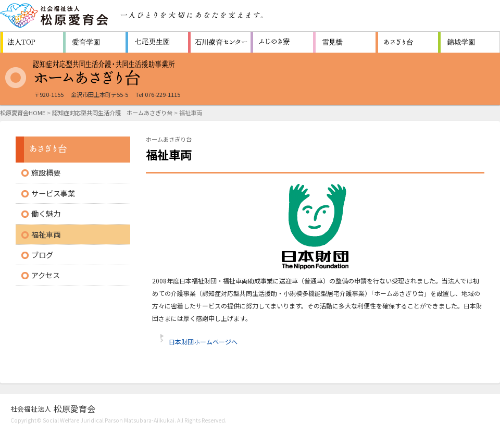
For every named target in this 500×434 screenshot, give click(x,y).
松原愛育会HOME (22, 112)
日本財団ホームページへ (203, 341)
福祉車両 (45, 234)
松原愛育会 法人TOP (32, 42)
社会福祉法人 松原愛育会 (54, 15)
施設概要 (45, 172)
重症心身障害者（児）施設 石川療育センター (219, 42)
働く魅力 (45, 213)
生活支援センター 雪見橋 (344, 42)
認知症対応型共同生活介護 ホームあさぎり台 (112, 112)
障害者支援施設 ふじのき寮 (282, 42)
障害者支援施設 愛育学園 (94, 42)
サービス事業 (53, 193)
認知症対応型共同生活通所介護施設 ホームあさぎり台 (407, 42)
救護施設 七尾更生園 (157, 42)
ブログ (42, 254)
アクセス (45, 274)
